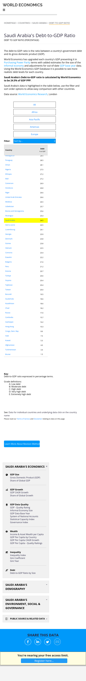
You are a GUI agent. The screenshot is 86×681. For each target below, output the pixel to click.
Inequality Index (18, 555)
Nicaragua (9, 216)
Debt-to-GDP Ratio (59, 23)
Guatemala (9, 299)
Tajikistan (9, 285)
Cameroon (9, 183)
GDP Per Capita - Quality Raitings (26, 543)
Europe (34, 134)
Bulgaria (8, 262)
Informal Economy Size (21, 510)
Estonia (8, 271)
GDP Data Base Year (20, 513)
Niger (7, 192)
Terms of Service (23, 419)
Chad (7, 308)
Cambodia (9, 317)
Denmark (8, 239)
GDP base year (68, 65)
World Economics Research (33, 94)
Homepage (10, 23)
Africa (35, 112)
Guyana (8, 280)
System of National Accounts (24, 516)
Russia (7, 313)
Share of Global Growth (21, 495)
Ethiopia (8, 174)
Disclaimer (38, 419)
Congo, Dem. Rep (12, 331)
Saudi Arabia (39, 23)
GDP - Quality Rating (20, 507)
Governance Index (19, 522)
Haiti (7, 336)
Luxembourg (10, 229)
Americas (34, 126)
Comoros (8, 253)
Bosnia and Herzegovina (14, 211)
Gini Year (14, 561)
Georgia (8, 234)
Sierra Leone (10, 225)
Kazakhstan (9, 303)
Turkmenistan (10, 350)
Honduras (9, 188)
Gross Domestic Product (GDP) (25, 477)
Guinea (8, 243)
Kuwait (7, 340)
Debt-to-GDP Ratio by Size (23, 573)
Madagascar (10, 155)
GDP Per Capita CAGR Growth (24, 540)
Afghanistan (9, 345)
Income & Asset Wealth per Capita (27, 534)
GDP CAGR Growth (19, 492)
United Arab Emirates (13, 197)
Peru (7, 266)
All (34, 104)
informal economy (14, 65)
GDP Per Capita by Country (23, 537)
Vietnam (8, 248)
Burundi (8, 294)
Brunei (7, 354)
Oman (7, 165)
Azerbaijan (9, 322)
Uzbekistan (9, 206)
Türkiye (8, 276)
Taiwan (8, 289)
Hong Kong (9, 326)
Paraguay (8, 160)
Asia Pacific (34, 119)
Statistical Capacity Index (22, 519)
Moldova (8, 202)
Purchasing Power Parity (17, 62)
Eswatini (8, 257)
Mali (6, 179)
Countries (24, 23)
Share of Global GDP (20, 480)
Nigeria (8, 169)
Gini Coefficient (17, 558)
